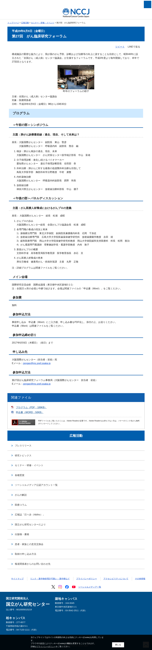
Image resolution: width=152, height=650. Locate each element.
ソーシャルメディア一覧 (89, 587)
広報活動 (25, 23)
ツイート (120, 46)
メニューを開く (147, 4)
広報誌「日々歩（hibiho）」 (30, 514)
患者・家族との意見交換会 (29, 544)
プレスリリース (23, 445)
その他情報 (140, 578)
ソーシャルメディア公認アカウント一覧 (36, 485)
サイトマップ (17, 578)
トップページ (13, 23)
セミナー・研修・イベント (42, 23)
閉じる (118, 645)
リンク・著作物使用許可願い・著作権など (50, 578)
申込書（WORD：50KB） (29, 412)
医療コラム (21, 505)
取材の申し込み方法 (25, 554)
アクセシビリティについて (115, 578)
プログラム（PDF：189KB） (31, 407)
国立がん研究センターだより (30, 524)
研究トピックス (23, 455)
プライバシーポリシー (86, 578)
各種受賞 (19, 475)
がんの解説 (21, 495)
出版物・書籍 (22, 534)
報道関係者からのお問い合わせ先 (32, 564)
